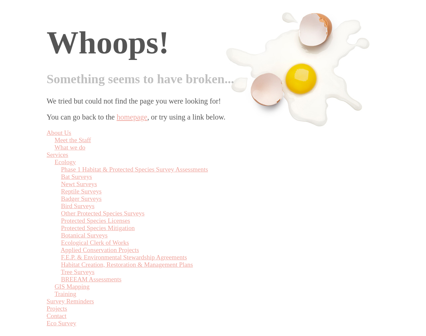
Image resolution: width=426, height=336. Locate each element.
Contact (57, 315)
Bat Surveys (76, 176)
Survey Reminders (70, 301)
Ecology (65, 162)
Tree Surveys (78, 271)
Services (57, 154)
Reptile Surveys (81, 191)
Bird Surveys (78, 205)
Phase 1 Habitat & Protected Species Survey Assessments (134, 169)
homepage (131, 117)
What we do (70, 147)
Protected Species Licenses (95, 220)
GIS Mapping (72, 286)
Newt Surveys (79, 183)
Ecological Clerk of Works (95, 242)
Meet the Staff (73, 140)
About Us (59, 132)
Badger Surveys (81, 198)
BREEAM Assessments (91, 279)
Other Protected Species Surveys (102, 213)
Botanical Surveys (84, 235)
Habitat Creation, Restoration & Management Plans (127, 264)
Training (65, 293)
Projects (57, 308)
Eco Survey (61, 323)
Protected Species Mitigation (98, 227)
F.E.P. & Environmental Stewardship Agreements (124, 257)
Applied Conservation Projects (100, 249)
